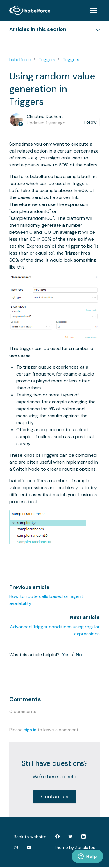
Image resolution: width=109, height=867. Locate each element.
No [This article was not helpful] (79, 655)
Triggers (47, 60)
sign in (30, 730)
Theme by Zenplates (74, 847)
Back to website (30, 837)
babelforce (20, 60)
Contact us (54, 796)
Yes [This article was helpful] (65, 655)
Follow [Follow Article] (90, 122)
